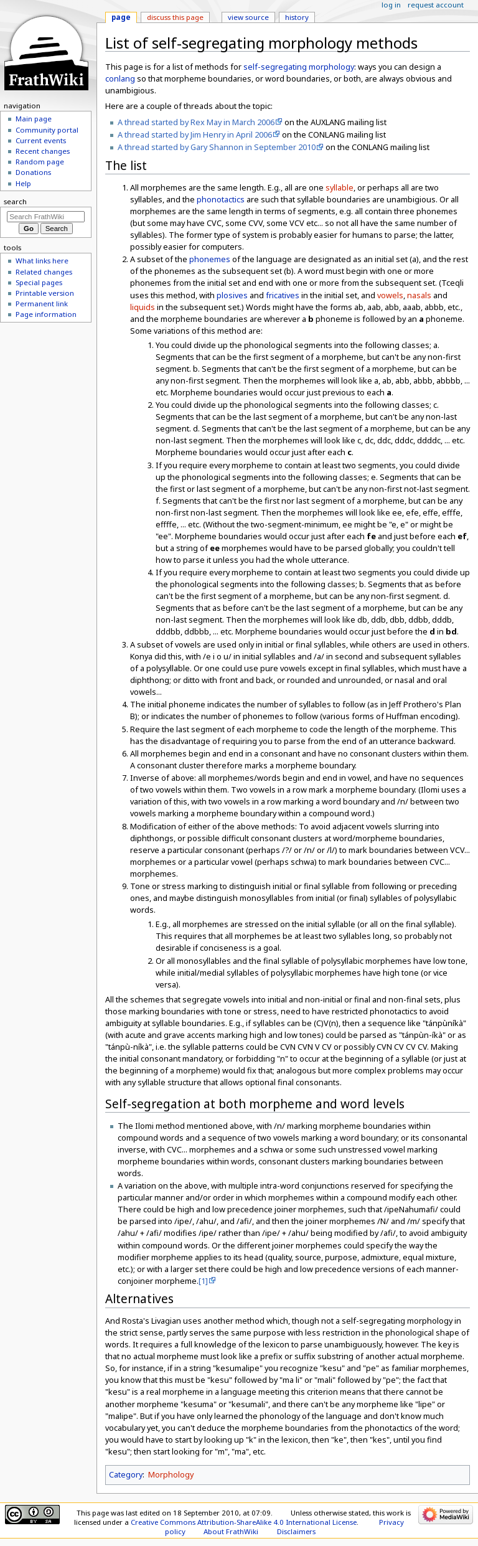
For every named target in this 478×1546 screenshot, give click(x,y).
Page (121, 17)
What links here (42, 260)
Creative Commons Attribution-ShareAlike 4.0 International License (244, 1522)
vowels (390, 295)
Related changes (44, 271)
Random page (40, 161)
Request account (436, 4)
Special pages (39, 282)
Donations (33, 172)
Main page (34, 118)
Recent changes (43, 151)
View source (248, 17)
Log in (391, 4)
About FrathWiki (231, 1531)
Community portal (47, 129)
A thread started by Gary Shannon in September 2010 (217, 147)
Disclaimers (296, 1531)
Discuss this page (175, 17)
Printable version (45, 293)
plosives (232, 295)
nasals (419, 295)
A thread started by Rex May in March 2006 (196, 122)
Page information (46, 314)
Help (23, 183)
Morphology (171, 1474)
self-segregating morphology (298, 66)
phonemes (209, 259)
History (297, 17)
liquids (142, 307)
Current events (41, 140)
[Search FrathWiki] (46, 216)
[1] (203, 1280)
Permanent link (42, 303)
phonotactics (221, 199)
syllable (340, 187)
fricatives (282, 295)
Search (15, 201)
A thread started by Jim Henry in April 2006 (195, 134)
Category (126, 1474)
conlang (120, 78)
